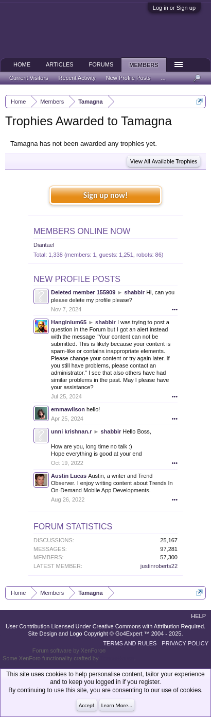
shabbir (134, 292)
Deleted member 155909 (83, 292)
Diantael (43, 245)
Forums (101, 64)
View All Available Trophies (163, 161)
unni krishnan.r (71, 431)
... (163, 78)
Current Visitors (28, 78)
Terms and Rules (129, 643)
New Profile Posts (76, 279)
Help (198, 616)
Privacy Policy (185, 643)
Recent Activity (77, 78)
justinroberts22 (159, 566)
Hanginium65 (68, 322)
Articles (60, 64)
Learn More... (116, 705)
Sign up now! (105, 195)
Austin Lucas (68, 476)
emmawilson (68, 409)
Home (21, 64)
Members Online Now (81, 231)
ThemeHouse (117, 658)
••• (174, 309)
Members (143, 65)
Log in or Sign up (174, 8)
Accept (87, 705)
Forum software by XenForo (69, 650)
